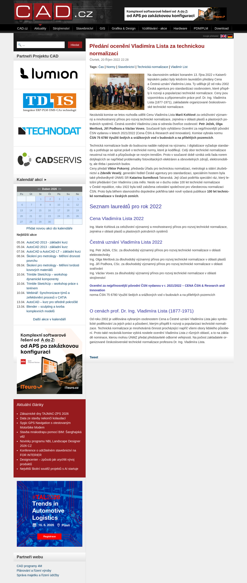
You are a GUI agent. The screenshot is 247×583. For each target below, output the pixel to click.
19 (77, 210)
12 (77, 204)
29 (40, 221)
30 (49, 221)
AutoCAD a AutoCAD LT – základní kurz (54, 251)
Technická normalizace (152, 67)
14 (30, 210)
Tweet (94, 357)
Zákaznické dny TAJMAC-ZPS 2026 (44, 413)
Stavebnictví (126, 67)
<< (39, 189)
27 (21, 221)
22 (40, 216)
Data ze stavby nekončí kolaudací (43, 418)
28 (30, 221)
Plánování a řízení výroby (34, 570)
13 (21, 210)
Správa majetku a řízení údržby (38, 575)
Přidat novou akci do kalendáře (49, 228)
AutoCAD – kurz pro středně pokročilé (52, 302)
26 (77, 216)
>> (59, 189)
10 (58, 204)
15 (40, 210)
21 (30, 216)
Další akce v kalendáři (49, 319)
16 (49, 210)
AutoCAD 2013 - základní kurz (47, 242)
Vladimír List (179, 67)
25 (68, 216)
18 (68, 210)
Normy (110, 67)
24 (58, 216)
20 (21, 216)
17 (58, 210)
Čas (101, 67)
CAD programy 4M (29, 566)
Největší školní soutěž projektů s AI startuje (49, 468)
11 (68, 204)
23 (49, 216)
